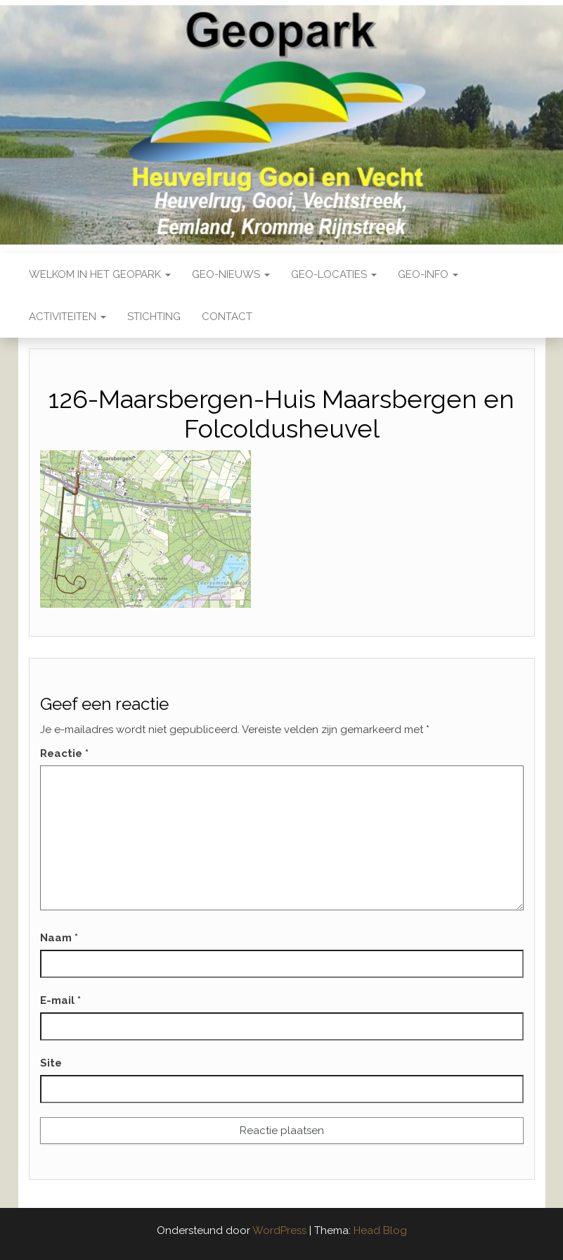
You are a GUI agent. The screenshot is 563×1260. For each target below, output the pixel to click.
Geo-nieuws (231, 274)
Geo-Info (428, 274)
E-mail (60, 1000)
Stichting (154, 316)
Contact (227, 316)
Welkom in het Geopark (100, 274)
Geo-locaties (334, 274)
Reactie (64, 753)
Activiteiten (67, 316)
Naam (59, 937)
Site (51, 1063)
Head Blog (380, 1230)
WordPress (279, 1230)
